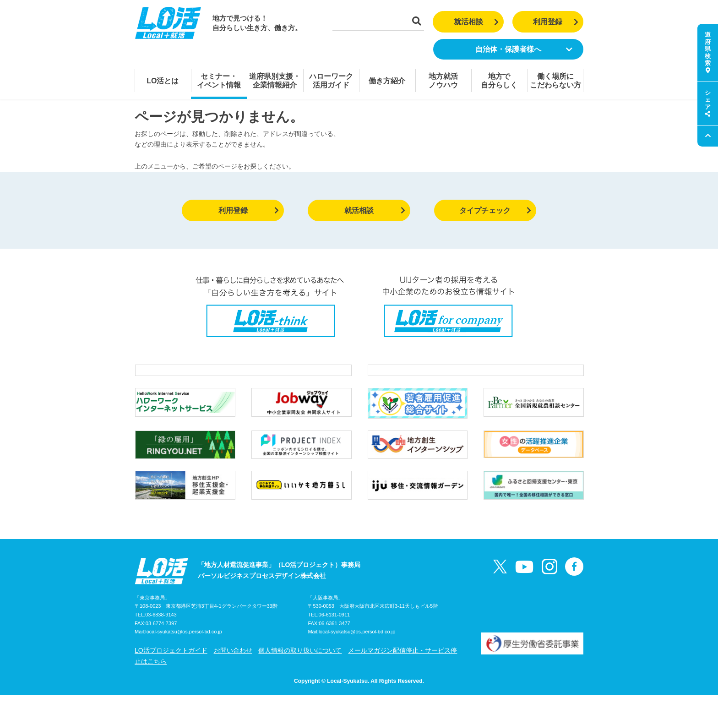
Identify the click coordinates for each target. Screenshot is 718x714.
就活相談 (476, 22)
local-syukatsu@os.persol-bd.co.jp (183, 651)
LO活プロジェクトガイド (171, 669)
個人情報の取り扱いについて (300, 669)
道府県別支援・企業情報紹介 (274, 80)
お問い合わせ (233, 669)
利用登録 (555, 22)
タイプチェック (495, 210)
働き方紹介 (387, 81)
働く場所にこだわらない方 (555, 80)
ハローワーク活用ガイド (331, 80)
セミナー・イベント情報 (219, 80)
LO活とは (163, 81)
